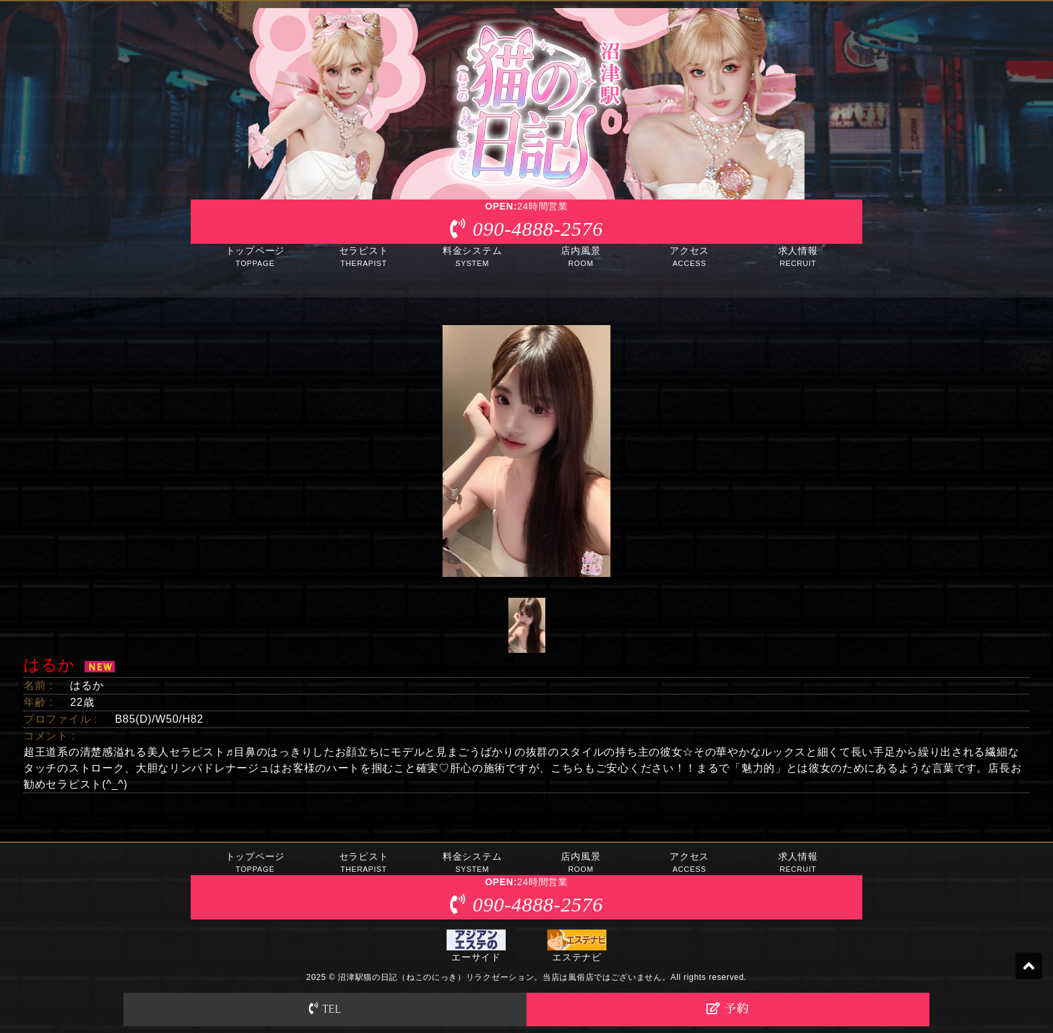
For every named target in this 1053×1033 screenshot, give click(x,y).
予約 (727, 1009)
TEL (325, 1009)
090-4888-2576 (538, 229)
